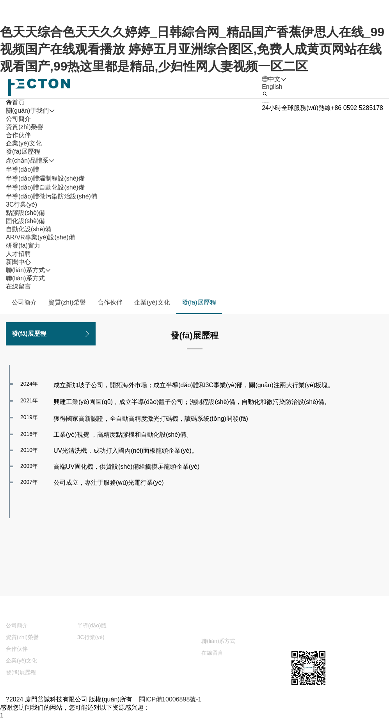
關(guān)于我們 (27, 611)
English (272, 86)
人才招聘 (223, 611)
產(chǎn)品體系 (98, 611)
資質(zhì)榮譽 (24, 127)
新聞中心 (160, 627)
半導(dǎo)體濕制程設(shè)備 (45, 178)
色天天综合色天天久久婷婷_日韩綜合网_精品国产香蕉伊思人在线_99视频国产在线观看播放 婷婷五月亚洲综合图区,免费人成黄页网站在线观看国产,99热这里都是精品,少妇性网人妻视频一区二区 (192, 49)
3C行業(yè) (21, 204)
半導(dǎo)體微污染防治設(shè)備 (51, 196)
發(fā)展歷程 (23, 151)
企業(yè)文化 (24, 143)
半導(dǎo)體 (22, 169)
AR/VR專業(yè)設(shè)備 (40, 237)
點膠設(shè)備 (25, 212)
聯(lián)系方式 (25, 278)
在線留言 (18, 286)
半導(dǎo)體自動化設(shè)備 (45, 187)
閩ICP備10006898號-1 (170, 699)
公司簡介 (18, 118)
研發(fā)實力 (165, 611)
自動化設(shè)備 (28, 229)
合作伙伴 (18, 135)
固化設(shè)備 (25, 221)
